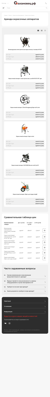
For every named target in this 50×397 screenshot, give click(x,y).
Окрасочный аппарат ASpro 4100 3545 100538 (25, 250)
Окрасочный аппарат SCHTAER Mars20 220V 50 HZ (25, 211)
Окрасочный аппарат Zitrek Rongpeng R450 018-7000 (25, 135)
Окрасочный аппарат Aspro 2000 (25, 173)
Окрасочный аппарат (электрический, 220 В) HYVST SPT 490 (25, 97)
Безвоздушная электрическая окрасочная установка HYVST (25, 59)
